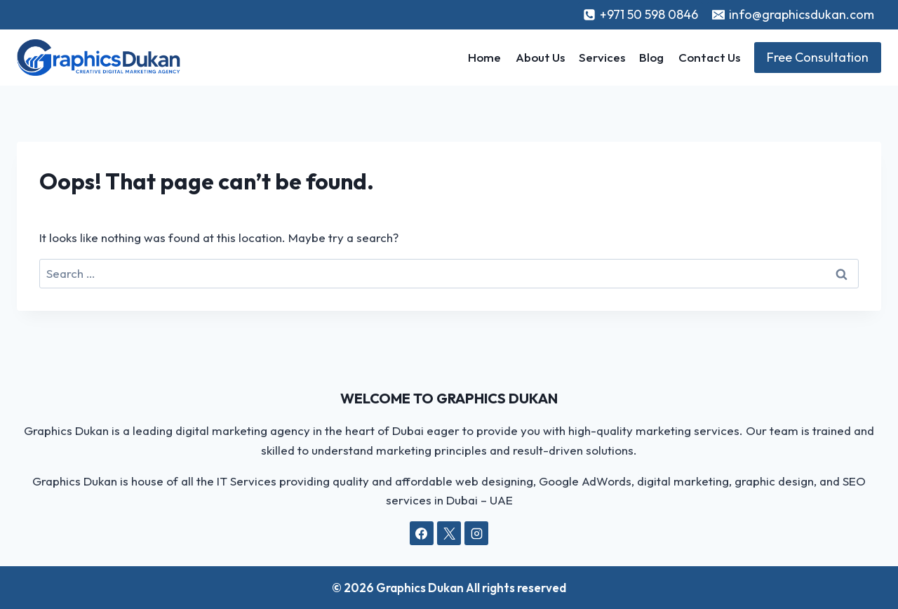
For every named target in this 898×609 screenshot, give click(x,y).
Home (484, 57)
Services (602, 57)
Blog (651, 57)
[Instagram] (476, 533)
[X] (449, 533)
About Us (540, 57)
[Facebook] (422, 533)
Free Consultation (818, 57)
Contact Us (709, 57)
